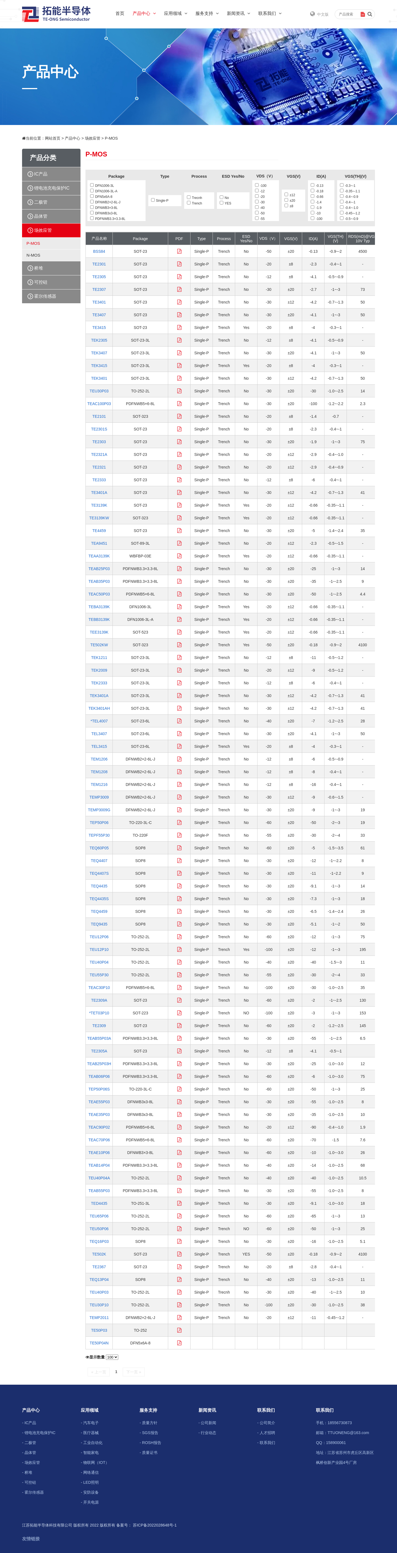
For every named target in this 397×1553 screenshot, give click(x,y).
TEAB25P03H (99, 1064)
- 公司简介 (266, 1423)
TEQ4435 (99, 886)
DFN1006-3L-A (103, 191)
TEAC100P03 (99, 403)
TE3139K (99, 505)
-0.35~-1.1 (350, 191)
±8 (289, 206)
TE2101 (99, 416)
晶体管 (40, 216)
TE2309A (99, 1000)
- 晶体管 (29, 1452)
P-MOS (111, 138)
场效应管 (92, 138)
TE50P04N (99, 1343)
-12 (260, 191)
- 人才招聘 (266, 1432)
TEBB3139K (99, 619)
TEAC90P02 (99, 1127)
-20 (260, 197)
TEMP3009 (99, 797)
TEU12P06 (99, 937)
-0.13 (317, 186)
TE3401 (99, 302)
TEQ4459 (99, 911)
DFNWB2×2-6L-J (105, 202)
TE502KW (99, 645)
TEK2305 (99, 340)
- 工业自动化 (92, 1442)
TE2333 (99, 480)
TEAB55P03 (99, 1190)
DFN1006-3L (102, 186)
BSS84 (99, 251)
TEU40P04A (99, 1178)
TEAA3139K (99, 556)
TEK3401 (99, 378)
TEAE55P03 (99, 1102)
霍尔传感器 (45, 296)
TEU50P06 (99, 1229)
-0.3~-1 (347, 186)
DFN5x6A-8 (101, 197)
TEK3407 (99, 353)
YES (225, 203)
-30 (260, 202)
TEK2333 (99, 683)
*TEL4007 (99, 721)
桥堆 (38, 268)
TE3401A (99, 492)
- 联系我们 (266, 1442)
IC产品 (40, 174)
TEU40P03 (99, 1292)
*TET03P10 (99, 1013)
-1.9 (316, 208)
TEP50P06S (99, 1089)
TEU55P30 (99, 975)
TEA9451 (99, 543)
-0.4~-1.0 (349, 208)
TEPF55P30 (98, 835)
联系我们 (269, 13)
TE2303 (99, 442)
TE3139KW (99, 518)
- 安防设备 (90, 1492)
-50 (260, 213)
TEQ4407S (99, 873)
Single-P (159, 201)
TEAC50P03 (99, 594)
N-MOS (33, 255)
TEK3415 (99, 365)
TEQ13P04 (99, 1279)
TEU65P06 (99, 1216)
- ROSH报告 (150, 1442)
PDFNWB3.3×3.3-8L (107, 219)
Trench (194, 203)
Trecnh (194, 198)
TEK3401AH (99, 708)
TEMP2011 (99, 1317)
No (224, 198)
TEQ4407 (99, 860)
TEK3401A (99, 695)
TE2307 (99, 289)
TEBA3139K (99, 607)
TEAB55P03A (99, 1038)
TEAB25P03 (99, 569)
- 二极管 (29, 1442)
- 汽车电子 (90, 1423)
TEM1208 (99, 772)
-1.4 (316, 202)
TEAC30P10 (99, 987)
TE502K (99, 1254)
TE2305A (99, 1051)
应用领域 (175, 13)
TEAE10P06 (99, 1152)
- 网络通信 (90, 1472)
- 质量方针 (148, 1423)
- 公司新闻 (207, 1423)
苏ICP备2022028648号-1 (155, 1525)
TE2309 (99, 1025)
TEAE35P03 (99, 1114)
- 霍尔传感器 (33, 1492)
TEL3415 (99, 746)
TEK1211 (99, 657)
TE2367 (99, 1267)
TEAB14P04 (99, 1165)
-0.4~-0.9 (349, 197)
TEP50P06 (99, 822)
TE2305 (99, 277)
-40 (260, 208)
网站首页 (52, 138)
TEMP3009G (99, 810)
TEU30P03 (99, 391)
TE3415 (99, 327)
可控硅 (40, 282)
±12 (290, 195)
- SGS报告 (149, 1432)
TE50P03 (99, 1330)
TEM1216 (99, 784)
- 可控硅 (29, 1482)
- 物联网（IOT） (95, 1462)
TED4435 (99, 1203)
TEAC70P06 (99, 1140)
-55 (260, 219)
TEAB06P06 (99, 1076)
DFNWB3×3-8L (104, 208)
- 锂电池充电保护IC (38, 1432)
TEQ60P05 (99, 848)
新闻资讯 (238, 13)
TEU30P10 (99, 1305)
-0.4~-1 (347, 202)
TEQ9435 (99, 924)
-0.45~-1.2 (350, 213)
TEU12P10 (99, 949)
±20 (290, 201)
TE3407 (99, 315)
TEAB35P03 (99, 581)
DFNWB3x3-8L (103, 213)
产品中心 (144, 13)
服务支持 (207, 13)
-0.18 (317, 191)
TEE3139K (99, 632)
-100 (261, 186)
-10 (315, 213)
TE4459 (99, 530)
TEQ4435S (99, 899)
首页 (120, 13)
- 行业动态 (207, 1432)
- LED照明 (90, 1482)
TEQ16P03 (99, 1241)
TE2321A (99, 454)
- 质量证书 (148, 1452)
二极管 (40, 202)
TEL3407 (99, 734)
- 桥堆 (27, 1472)
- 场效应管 (31, 1462)
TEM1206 (99, 759)
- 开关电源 (90, 1502)
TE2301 (99, 264)
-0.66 (317, 197)
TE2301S (99, 429)
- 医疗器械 (90, 1432)
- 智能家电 (90, 1452)
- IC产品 (29, 1423)
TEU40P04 (99, 962)
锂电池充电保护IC (51, 188)
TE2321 (99, 467)
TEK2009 (99, 670)
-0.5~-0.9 (349, 219)
